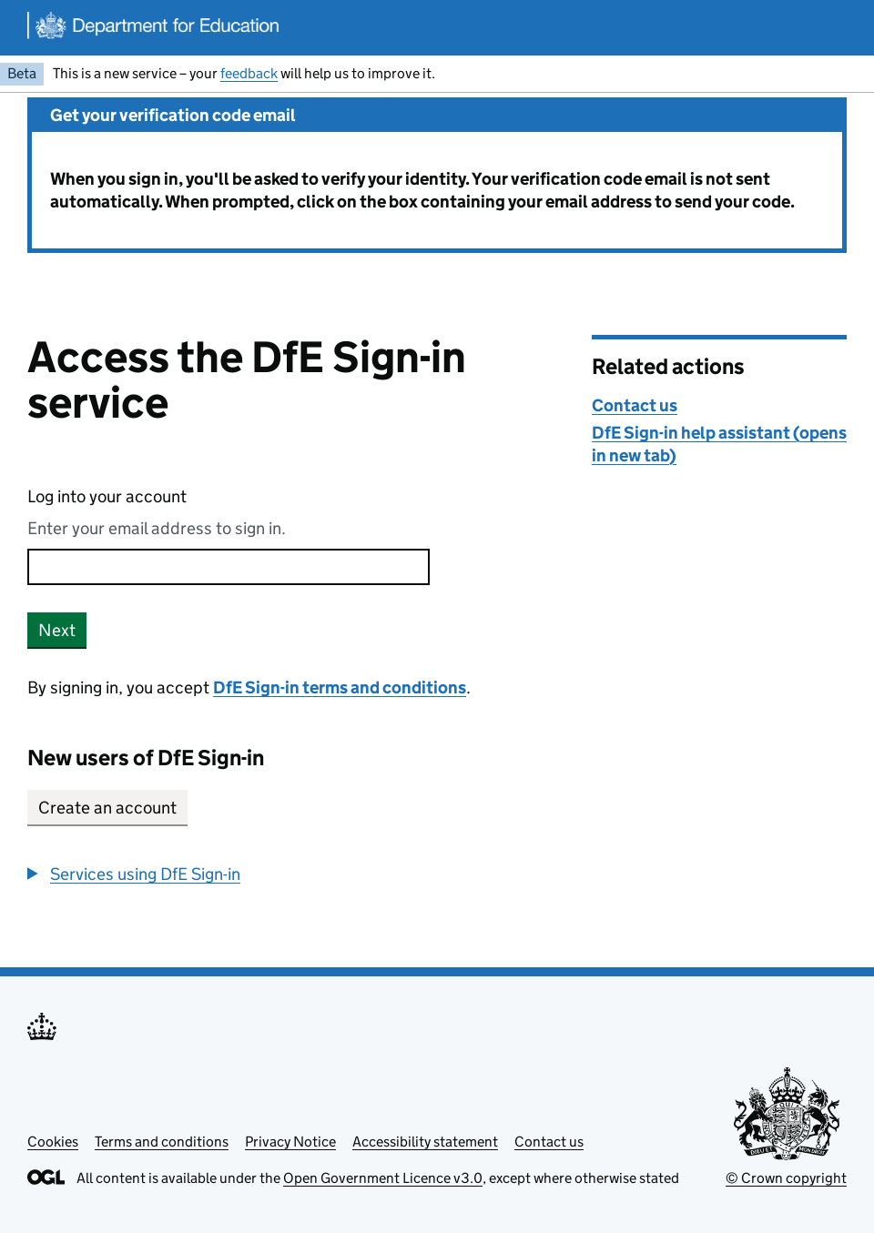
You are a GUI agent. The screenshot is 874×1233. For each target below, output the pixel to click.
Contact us (634, 405)
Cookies (52, 1141)
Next (57, 630)
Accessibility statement (425, 1141)
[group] (295, 874)
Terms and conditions (162, 1141)
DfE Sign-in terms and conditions (339, 687)
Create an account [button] (107, 807)
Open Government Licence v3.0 (383, 1178)
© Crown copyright (786, 1178)
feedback (249, 73)
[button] (133, 874)
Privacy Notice (290, 1141)
